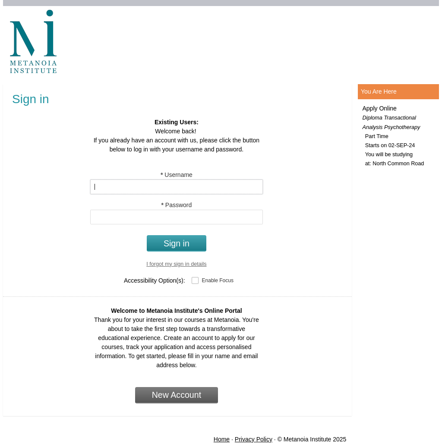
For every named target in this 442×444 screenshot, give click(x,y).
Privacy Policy (253, 439)
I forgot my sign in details (176, 264)
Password (176, 205)
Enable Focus (218, 280)
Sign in (176, 243)
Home (222, 439)
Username (177, 174)
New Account (176, 395)
